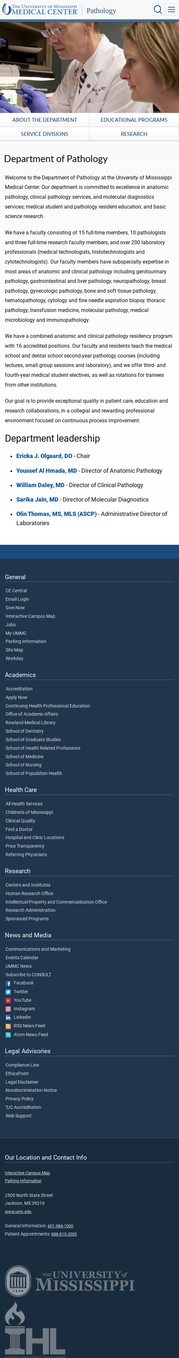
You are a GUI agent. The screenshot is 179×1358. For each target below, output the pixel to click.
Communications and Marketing (38, 949)
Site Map (14, 650)
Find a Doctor (19, 829)
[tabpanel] (89, 67)
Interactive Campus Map (30, 616)
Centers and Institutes (28, 885)
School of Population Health (34, 773)
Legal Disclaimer (22, 1082)
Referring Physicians (26, 854)
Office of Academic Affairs (32, 714)
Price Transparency (25, 846)
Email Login (17, 599)
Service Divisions (44, 134)
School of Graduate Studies (33, 740)
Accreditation (19, 689)
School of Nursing (23, 765)
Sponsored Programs (27, 919)
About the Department (44, 119)
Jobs (11, 625)
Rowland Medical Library (31, 722)
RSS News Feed (25, 1026)
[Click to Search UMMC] (158, 9)
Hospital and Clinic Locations (35, 837)
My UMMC (16, 633)
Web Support (19, 1116)
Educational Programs (134, 119)
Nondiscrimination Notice (31, 1090)
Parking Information (26, 641)
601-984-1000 (60, 1225)
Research (134, 134)
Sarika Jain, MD (37, 499)
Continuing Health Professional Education (48, 706)
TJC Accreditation (23, 1107)
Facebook (20, 983)
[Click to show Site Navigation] (171, 9)
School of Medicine (24, 757)
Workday (15, 658)
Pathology (101, 11)
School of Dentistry (25, 731)
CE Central (16, 591)
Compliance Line (22, 1065)
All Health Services (24, 804)
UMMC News (19, 966)
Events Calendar (22, 958)
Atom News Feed (27, 1034)
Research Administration (31, 910)
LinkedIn (18, 1017)
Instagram (20, 1009)
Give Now (15, 608)
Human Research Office (29, 893)
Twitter (17, 992)
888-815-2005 (64, 1234)
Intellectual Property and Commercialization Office (56, 902)
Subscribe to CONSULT (28, 975)
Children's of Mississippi (29, 812)
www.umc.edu (18, 1211)
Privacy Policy (20, 1099)
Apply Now (16, 697)
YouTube (18, 1000)
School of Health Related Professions (43, 748)
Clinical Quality (20, 821)
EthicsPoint (17, 1073)
